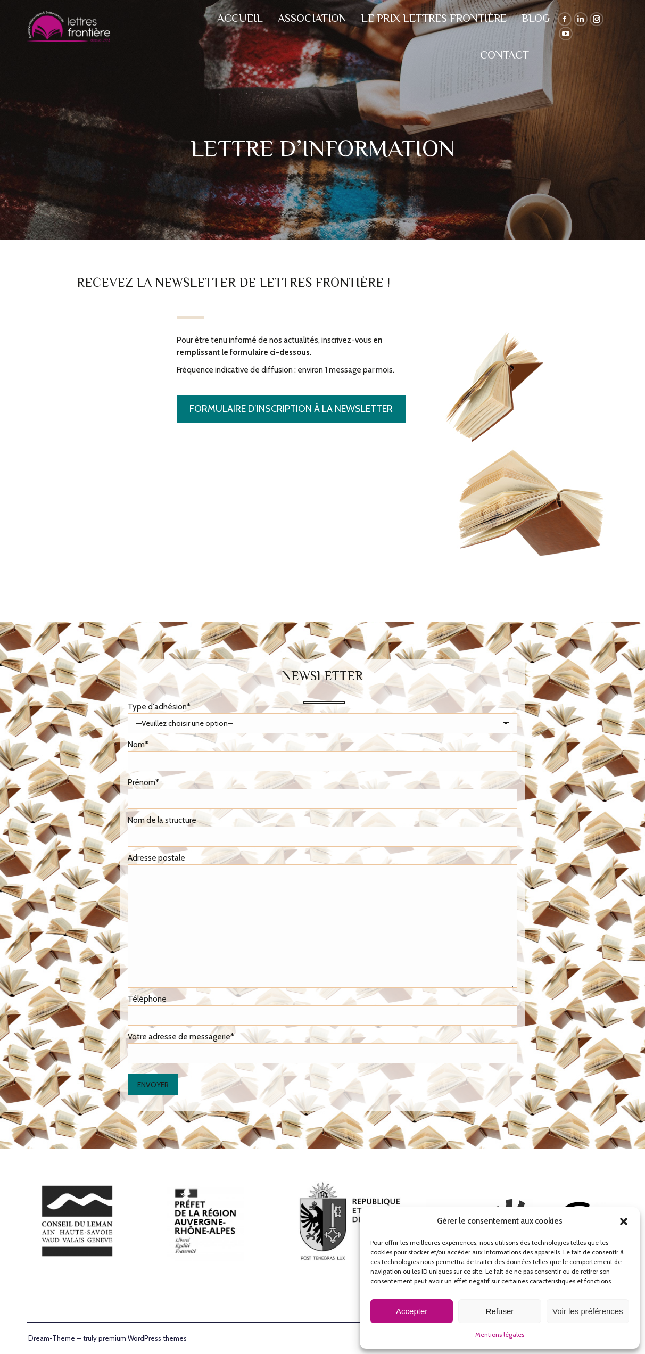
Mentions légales (499, 1335)
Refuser (500, 1311)
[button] (623, 1221)
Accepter (411, 1311)
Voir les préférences (587, 1311)
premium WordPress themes (142, 1338)
